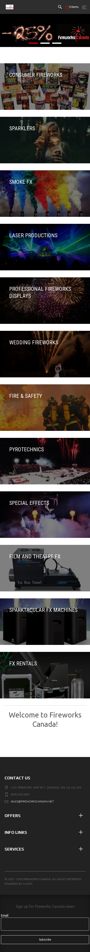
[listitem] (45, 30)
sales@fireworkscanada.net (32, 801)
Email (5, 915)
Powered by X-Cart (19, 883)
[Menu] (84, 7)
